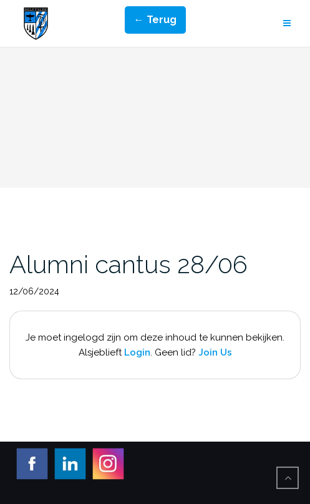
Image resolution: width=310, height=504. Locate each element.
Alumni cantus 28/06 (128, 264)
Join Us (215, 352)
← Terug (155, 20)
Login (137, 352)
